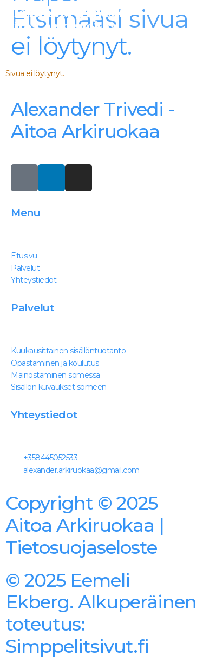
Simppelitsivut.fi (101, 613)
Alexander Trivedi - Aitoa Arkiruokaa (92, 120)
